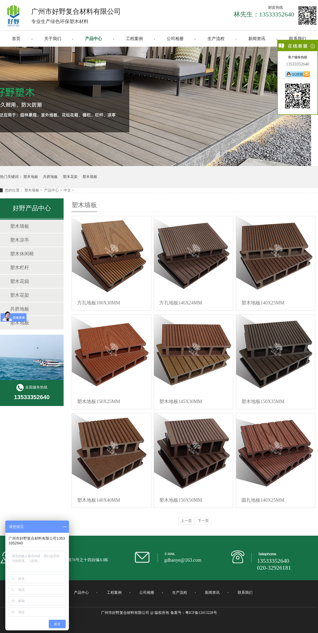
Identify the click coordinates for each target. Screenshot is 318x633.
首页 (16, 38)
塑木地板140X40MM (98, 500)
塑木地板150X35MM (262, 401)
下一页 (203, 521)
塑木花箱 (19, 281)
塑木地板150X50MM (180, 500)
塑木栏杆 (19, 267)
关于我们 (52, 38)
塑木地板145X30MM (180, 401)
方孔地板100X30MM (98, 302)
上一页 (186, 521)
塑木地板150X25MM (98, 401)
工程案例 (134, 38)
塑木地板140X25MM (262, 302)
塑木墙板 (89, 177)
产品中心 (93, 38)
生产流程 (215, 38)
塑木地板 (30, 177)
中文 (67, 190)
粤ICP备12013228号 (201, 613)
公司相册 (175, 38)
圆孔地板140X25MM (262, 500)
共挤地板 (50, 177)
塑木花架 (70, 177)
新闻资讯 (256, 38)
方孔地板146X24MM (180, 302)
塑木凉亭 (19, 240)
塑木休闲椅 (22, 253)
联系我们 (297, 38)
